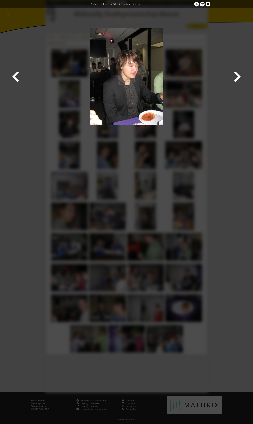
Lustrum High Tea (131, 4)
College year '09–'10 (110, 4)
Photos (94, 4)
